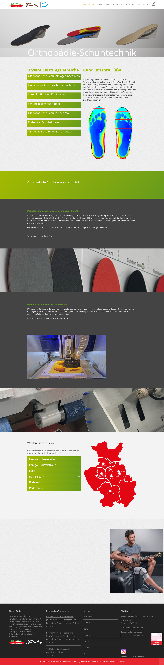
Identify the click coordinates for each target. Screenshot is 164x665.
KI (148, 4)
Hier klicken (138, 635)
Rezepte (141, 656)
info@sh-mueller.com (134, 627)
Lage (111, 478)
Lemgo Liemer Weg (120, 476)
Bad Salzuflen (110, 472)
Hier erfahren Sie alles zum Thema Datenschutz (106, 661)
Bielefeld (102, 476)
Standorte (118, 4)
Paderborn (110, 493)
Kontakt (130, 4)
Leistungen (88, 4)
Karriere (140, 4)
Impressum (125, 656)
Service (100, 4)
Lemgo (122, 471)
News (108, 4)
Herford (103, 466)
